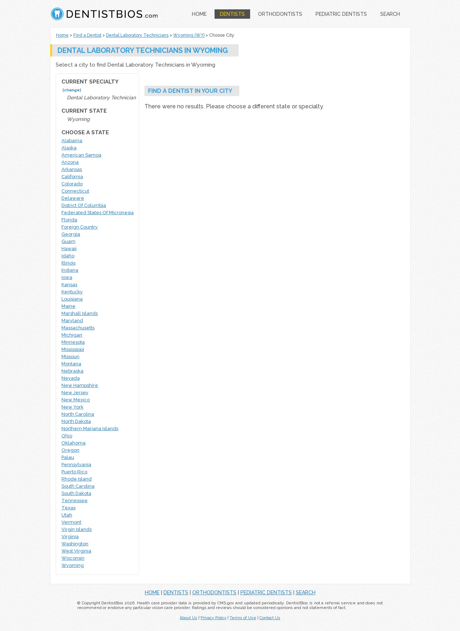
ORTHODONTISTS (280, 14)
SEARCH (390, 14)
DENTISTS (232, 14)
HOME (199, 14)
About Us (188, 618)
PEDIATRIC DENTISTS (341, 14)
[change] (72, 90)
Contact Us (269, 618)
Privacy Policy (213, 618)
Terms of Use (243, 618)
